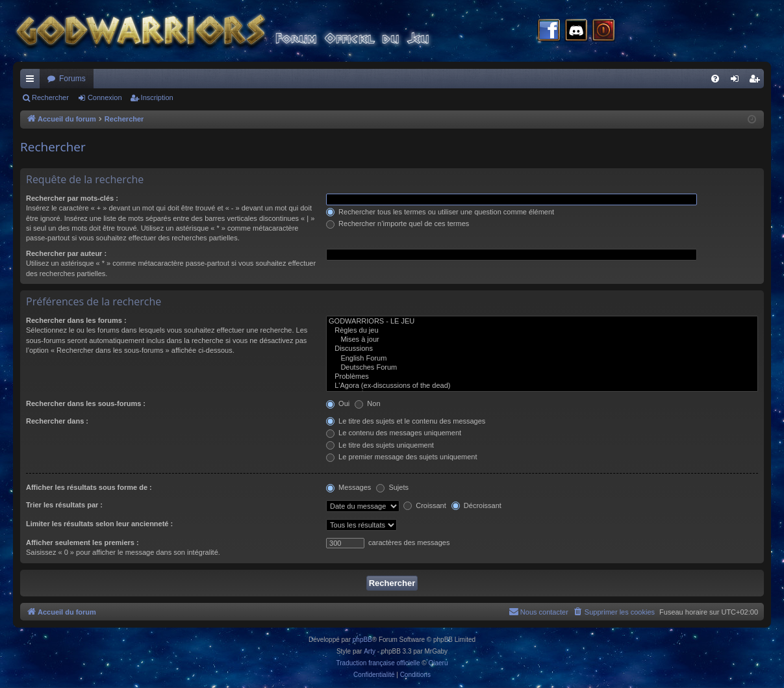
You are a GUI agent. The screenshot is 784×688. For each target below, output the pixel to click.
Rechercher (50, 97)
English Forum (542, 358)
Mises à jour (542, 339)
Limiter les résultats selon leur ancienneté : (99, 524)
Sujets (392, 487)
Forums (72, 78)
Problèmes (542, 376)
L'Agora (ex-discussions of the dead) (542, 385)
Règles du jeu (542, 330)
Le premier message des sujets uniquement (401, 457)
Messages (348, 487)
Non (367, 403)
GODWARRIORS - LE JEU (542, 321)
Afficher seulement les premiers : (82, 542)
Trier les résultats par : (64, 505)
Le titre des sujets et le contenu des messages (405, 421)
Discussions (542, 348)
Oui (337, 403)
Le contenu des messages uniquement (393, 433)
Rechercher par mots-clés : (72, 198)
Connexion (105, 97)
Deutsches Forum (542, 367)
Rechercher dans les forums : (76, 320)
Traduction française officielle (378, 663)
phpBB (362, 639)
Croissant (424, 505)
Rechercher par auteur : (66, 253)
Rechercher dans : (57, 421)
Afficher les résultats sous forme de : (89, 487)
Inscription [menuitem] (757, 81)
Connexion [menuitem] (737, 81)
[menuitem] (715, 78)
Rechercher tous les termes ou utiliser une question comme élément (440, 212)
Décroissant (476, 505)
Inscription (157, 97)
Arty (369, 651)
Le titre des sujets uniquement (380, 445)
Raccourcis (32, 81)
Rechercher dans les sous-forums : (85, 403)
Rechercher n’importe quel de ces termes (397, 223)
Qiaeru (438, 663)
